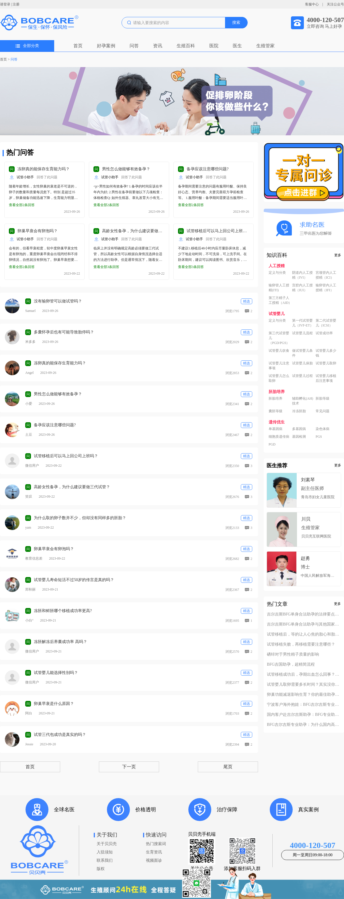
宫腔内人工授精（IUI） (302, 287)
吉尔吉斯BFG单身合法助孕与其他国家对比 (304, 624)
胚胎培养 (275, 398)
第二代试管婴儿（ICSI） (326, 322)
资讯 (157, 45)
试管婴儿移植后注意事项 (326, 378)
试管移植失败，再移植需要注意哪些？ (301, 644)
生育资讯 (154, 852)
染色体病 (322, 429)
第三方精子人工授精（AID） (280, 300)
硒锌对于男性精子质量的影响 (293, 654)
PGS (319, 437)
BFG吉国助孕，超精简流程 (291, 664)
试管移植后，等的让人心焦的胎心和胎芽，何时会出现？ (304, 634)
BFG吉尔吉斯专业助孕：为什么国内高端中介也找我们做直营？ (304, 725)
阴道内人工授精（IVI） (302, 275)
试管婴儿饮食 (279, 351)
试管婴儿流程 (302, 333)
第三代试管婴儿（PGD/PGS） (279, 338)
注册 (16, 4)
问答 (134, 45)
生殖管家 (265, 45)
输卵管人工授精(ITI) (279, 287)
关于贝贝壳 (107, 844)
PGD (272, 444)
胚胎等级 (322, 398)
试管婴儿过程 (302, 376)
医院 (213, 45)
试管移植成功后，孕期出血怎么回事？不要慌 (304, 675)
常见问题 (322, 411)
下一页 (129, 766)
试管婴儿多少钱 (326, 353)
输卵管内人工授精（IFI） (326, 287)
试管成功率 (324, 333)
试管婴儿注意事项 (279, 365)
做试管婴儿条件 (302, 353)
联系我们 (105, 860)
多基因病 (299, 429)
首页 (78, 45)
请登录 (5, 4)
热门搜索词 (156, 844)
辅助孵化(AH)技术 (302, 400)
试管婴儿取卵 (326, 363)
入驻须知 (105, 852)
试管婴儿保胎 (302, 363)
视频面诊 (154, 860)
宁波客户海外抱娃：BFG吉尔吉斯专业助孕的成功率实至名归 (304, 705)
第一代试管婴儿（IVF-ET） (302, 322)
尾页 (227, 766)
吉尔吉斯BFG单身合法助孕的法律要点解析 (304, 614)
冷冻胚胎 (299, 411)
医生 (237, 45)
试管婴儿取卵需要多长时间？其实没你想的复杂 (304, 685)
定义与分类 (277, 273)
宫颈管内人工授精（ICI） (326, 275)
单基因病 (275, 429)
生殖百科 (186, 45)
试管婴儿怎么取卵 (279, 378)
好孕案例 (106, 45)
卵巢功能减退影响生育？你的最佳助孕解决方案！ (304, 695)
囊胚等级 (275, 411)
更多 (337, 255)
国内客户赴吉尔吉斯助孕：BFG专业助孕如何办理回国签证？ (304, 715)
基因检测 (299, 437)
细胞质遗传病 (279, 437)
